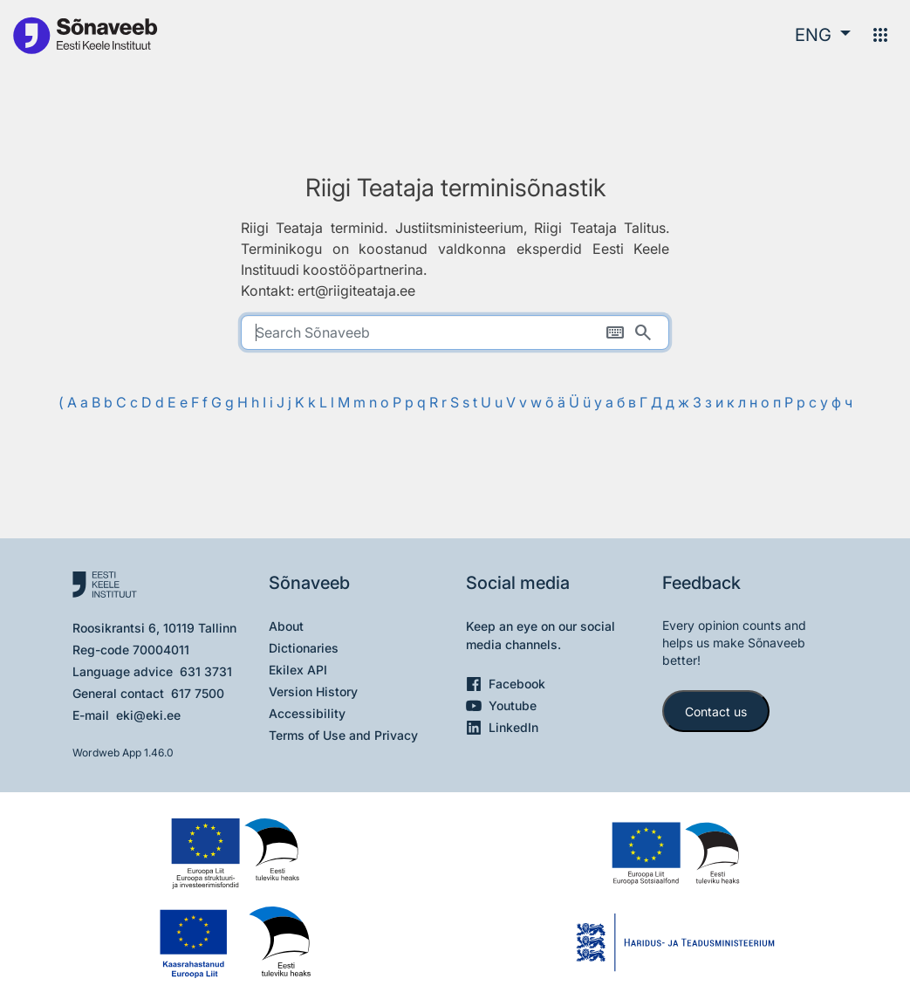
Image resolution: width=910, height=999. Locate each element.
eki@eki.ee (148, 715)
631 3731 (206, 671)
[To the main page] (84, 34)
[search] (455, 332)
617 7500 (197, 693)
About (286, 626)
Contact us (716, 711)
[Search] (643, 332)
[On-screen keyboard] (615, 332)
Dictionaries (304, 647)
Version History (313, 691)
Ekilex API (298, 669)
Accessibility (307, 713)
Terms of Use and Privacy (343, 735)
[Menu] (880, 35)
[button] (823, 34)
